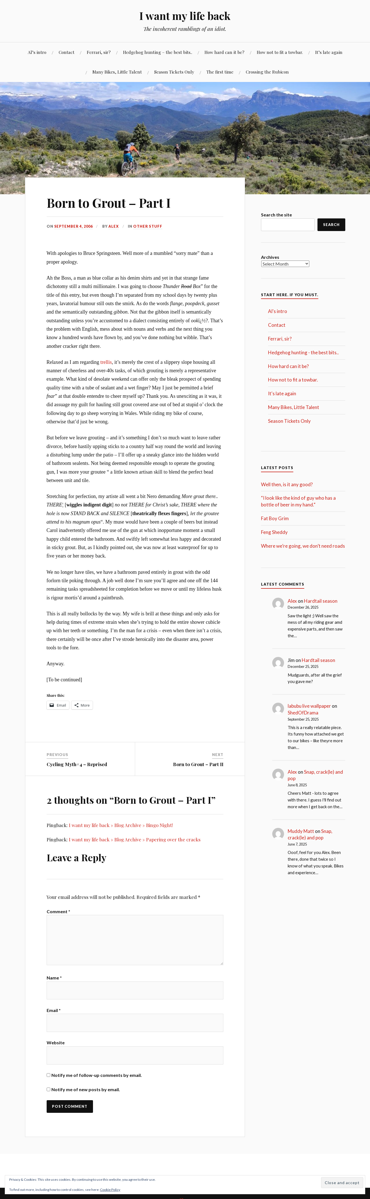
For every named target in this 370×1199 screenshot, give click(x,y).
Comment (58, 911)
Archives (270, 257)
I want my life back (185, 15)
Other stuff (148, 226)
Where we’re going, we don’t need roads (303, 546)
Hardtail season (320, 601)
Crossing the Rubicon (267, 72)
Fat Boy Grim (275, 518)
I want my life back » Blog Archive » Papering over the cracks (135, 839)
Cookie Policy (110, 1189)
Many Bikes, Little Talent (117, 72)
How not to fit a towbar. (280, 52)
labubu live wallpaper (309, 706)
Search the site (276, 214)
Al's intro (277, 311)
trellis (106, 362)
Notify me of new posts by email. (85, 1090)
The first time (219, 72)
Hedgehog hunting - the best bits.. (303, 352)
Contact (66, 52)
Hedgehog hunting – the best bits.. (157, 52)
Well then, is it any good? (287, 484)
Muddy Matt (301, 831)
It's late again (282, 393)
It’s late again (328, 52)
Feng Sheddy (274, 532)
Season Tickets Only (174, 72)
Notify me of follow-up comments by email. (96, 1075)
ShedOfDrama (303, 713)
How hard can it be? (224, 52)
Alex (114, 226)
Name (54, 978)
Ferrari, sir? (99, 52)
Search (331, 224)
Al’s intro (37, 52)
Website (56, 1043)
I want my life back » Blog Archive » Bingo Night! (121, 825)
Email (54, 1010)
